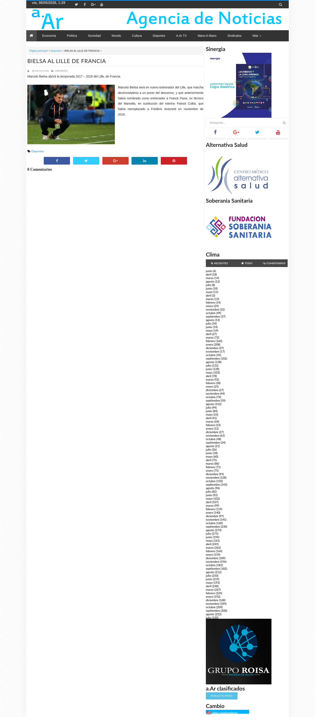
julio (208, 285)
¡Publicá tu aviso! (222, 695)
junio (209, 271)
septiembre (213, 316)
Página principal (39, 50)
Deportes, (61, 70)
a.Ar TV (181, 35)
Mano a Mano (207, 35)
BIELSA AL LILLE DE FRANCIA (66, 61)
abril (208, 274)
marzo (210, 278)
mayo (209, 292)
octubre (211, 313)
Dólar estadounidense (225, 712)
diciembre (212, 348)
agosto (210, 281)
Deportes (56, 50)
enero (209, 306)
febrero (210, 302)
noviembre (212, 309)
